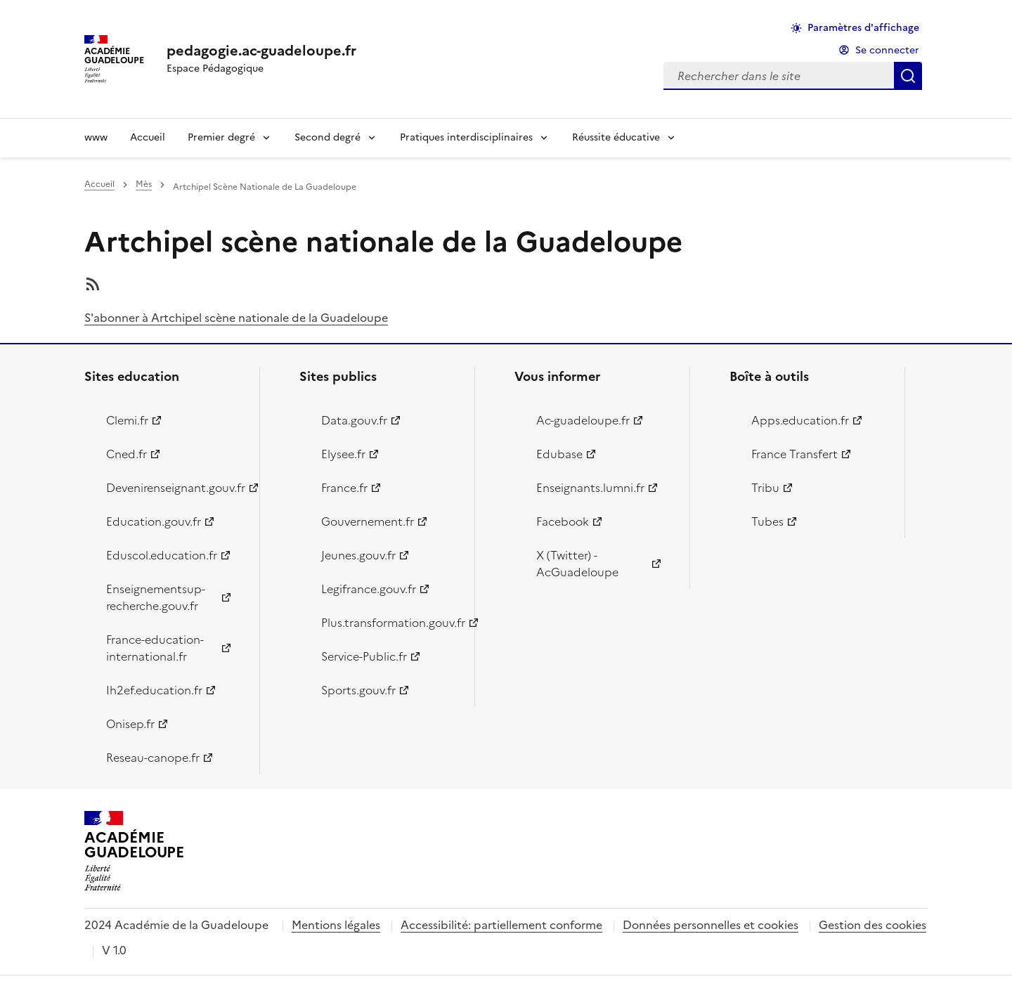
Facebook (562, 521)
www (96, 137)
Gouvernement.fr (367, 521)
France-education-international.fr (155, 648)
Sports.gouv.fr (358, 690)
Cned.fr (126, 454)
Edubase (559, 454)
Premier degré (221, 137)
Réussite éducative (616, 137)
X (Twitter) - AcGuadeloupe (577, 563)
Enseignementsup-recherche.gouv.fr (155, 597)
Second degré (327, 137)
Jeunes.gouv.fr (358, 555)
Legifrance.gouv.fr (368, 588)
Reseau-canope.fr (153, 757)
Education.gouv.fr (153, 521)
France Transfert (794, 454)
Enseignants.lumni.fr (590, 487)
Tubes (767, 521)
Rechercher (908, 76)
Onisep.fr (130, 723)
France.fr (344, 487)
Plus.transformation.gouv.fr (389, 622)
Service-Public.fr (364, 656)
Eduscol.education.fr (161, 555)
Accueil (147, 137)
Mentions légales (336, 924)
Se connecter (887, 50)
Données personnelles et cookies (710, 924)
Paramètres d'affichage (863, 27)
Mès (144, 184)
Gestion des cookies (872, 924)
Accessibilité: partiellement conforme (501, 924)
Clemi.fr (127, 420)
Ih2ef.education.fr (154, 690)
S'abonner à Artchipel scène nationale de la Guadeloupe (236, 317)
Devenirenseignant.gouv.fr (174, 487)
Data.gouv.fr (354, 420)
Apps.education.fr (800, 420)
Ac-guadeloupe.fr (583, 420)
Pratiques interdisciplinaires (466, 137)
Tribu (765, 487)
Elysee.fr (343, 454)
